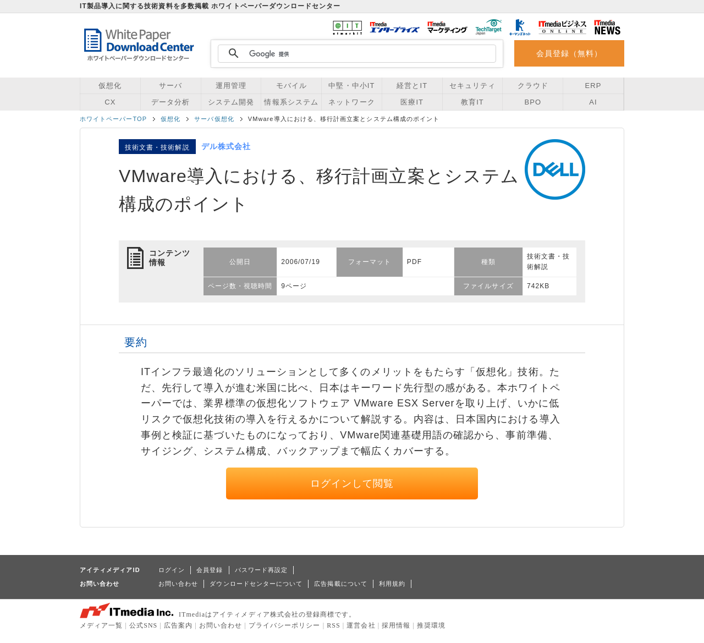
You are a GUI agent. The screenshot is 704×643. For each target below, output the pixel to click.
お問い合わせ (178, 583)
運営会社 (360, 625)
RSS (333, 625)
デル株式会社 (226, 146)
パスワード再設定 (261, 570)
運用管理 (231, 85)
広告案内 (178, 625)
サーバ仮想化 (214, 119)
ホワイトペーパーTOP (113, 119)
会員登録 (209, 570)
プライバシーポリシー (285, 625)
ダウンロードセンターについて (256, 583)
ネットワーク (351, 102)
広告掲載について (340, 583)
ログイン (171, 570)
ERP (593, 85)
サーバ (170, 85)
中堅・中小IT (351, 85)
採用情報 (396, 625)
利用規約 (392, 583)
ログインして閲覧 (352, 483)
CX (110, 102)
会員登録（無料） (569, 53)
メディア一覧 (101, 625)
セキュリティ (472, 85)
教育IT (472, 102)
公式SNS (143, 625)
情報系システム (291, 102)
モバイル (291, 85)
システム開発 (231, 102)
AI (593, 102)
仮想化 (110, 85)
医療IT (412, 102)
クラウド (533, 85)
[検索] (355, 53)
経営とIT (412, 85)
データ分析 (170, 102)
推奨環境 (431, 625)
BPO (532, 102)
